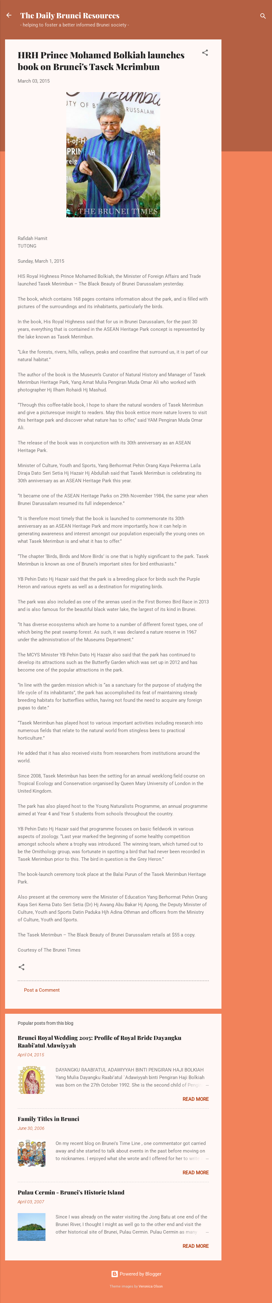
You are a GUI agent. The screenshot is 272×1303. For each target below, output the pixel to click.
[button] (205, 54)
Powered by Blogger (136, 1274)
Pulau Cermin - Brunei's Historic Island (71, 1192)
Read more (196, 1099)
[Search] (263, 17)
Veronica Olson (151, 1286)
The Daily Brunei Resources (69, 15)
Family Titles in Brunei (48, 1119)
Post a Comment (42, 990)
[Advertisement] (247, 134)
